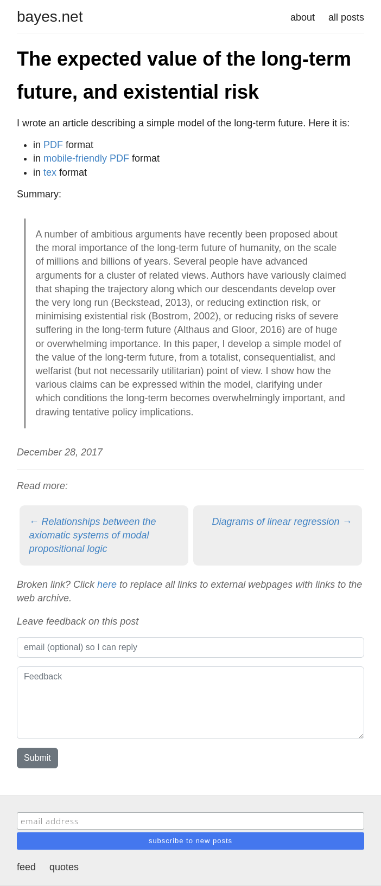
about (302, 17)
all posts (346, 17)
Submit (37, 757)
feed (26, 867)
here (107, 584)
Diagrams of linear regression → (282, 521)
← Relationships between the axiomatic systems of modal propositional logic (92, 535)
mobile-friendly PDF (86, 158)
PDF (53, 144)
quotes (64, 867)
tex (49, 172)
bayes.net (49, 16)
